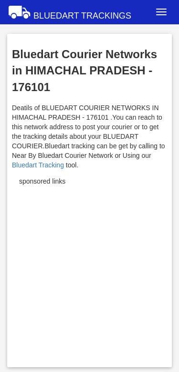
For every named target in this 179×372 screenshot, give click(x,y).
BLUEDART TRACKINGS (69, 11)
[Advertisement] (89, 273)
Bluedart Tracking (38, 165)
